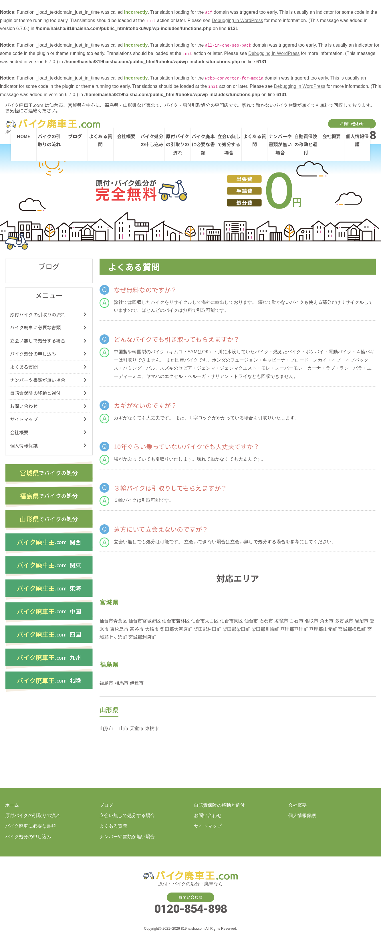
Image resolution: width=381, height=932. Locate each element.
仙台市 (251, 620)
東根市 (152, 728)
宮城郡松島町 (352, 629)
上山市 (121, 728)
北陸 (49, 684)
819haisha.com (193, 929)
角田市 (327, 620)
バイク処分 (49, 473)
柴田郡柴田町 (236, 629)
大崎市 (152, 629)
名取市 (311, 620)
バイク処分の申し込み (152, 140)
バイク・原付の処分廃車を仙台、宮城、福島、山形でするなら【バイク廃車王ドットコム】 (52, 123)
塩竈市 (281, 620)
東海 (49, 590)
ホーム (12, 805)
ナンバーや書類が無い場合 (280, 144)
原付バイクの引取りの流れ (177, 144)
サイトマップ (24, 419)
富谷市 (137, 629)
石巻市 (266, 620)
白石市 (296, 620)
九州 (49, 661)
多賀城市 (344, 620)
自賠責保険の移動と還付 (306, 144)
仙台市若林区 (176, 620)
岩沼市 (361, 620)
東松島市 (119, 629)
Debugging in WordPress (237, 20)
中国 (49, 614)
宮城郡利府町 (142, 637)
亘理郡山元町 (323, 629)
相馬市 (121, 683)
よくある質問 (100, 140)
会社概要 (126, 136)
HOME (23, 136)
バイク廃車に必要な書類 (203, 144)
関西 (49, 543)
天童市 (137, 728)
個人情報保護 (357, 140)
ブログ (75, 136)
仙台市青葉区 (113, 620)
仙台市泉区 (231, 620)
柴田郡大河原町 (176, 629)
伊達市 (137, 683)
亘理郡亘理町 (294, 629)
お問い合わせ (352, 123)
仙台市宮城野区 (144, 620)
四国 (49, 637)
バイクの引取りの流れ (49, 140)
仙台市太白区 (205, 620)
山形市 (106, 728)
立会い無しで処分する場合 (229, 144)
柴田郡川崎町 (265, 629)
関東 (49, 567)
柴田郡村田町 (207, 629)
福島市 (106, 683)
